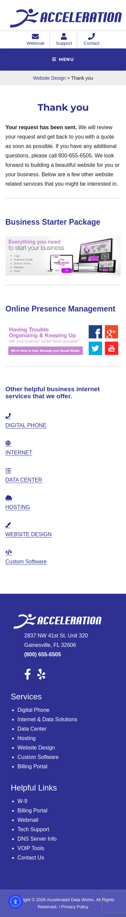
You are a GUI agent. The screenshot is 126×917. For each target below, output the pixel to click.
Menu (66, 59)
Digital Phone (33, 710)
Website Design (36, 747)
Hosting (26, 738)
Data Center (31, 729)
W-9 (22, 801)
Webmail (35, 40)
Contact (91, 40)
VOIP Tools (30, 848)
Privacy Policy (74, 906)
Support (64, 40)
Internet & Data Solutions (47, 719)
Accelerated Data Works (70, 899)
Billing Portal (32, 766)
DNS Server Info (36, 839)
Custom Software (38, 757)
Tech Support (33, 829)
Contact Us (30, 857)
